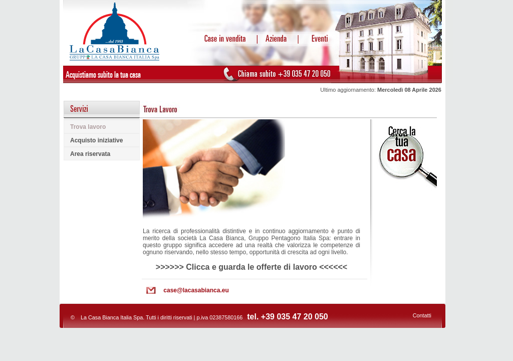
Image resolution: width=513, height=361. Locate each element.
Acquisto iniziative (96, 140)
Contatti (422, 315)
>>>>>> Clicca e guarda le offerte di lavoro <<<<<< (251, 267)
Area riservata (90, 153)
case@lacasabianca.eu (195, 290)
